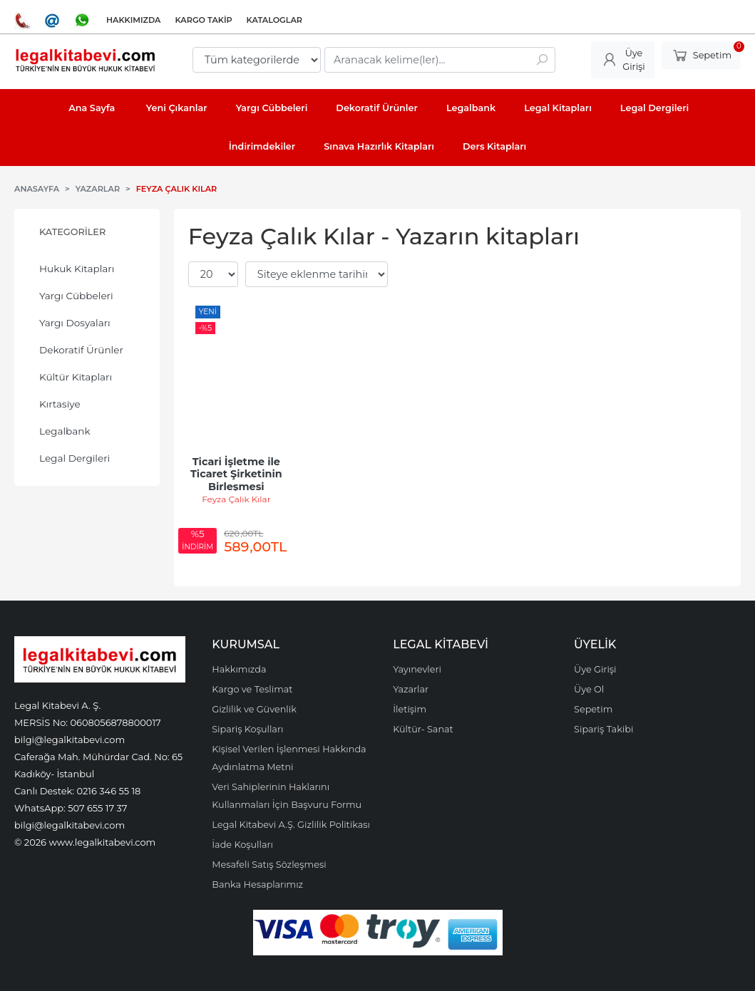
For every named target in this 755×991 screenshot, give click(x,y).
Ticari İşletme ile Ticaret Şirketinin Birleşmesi (237, 474)
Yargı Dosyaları (75, 322)
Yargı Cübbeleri (76, 295)
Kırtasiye (60, 404)
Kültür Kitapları (75, 377)
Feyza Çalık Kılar (236, 499)
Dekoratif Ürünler (81, 350)
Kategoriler (72, 232)
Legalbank (65, 431)
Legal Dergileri (74, 458)
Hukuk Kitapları (76, 268)
